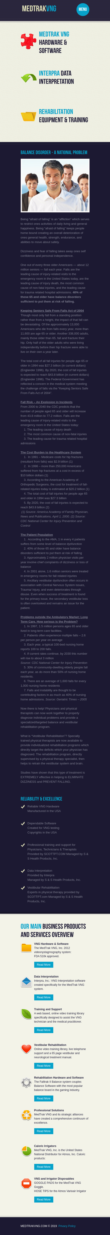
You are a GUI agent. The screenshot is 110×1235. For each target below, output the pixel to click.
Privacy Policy (67, 1226)
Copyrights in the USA (42, 832)
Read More (44, 964)
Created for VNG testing (43, 828)
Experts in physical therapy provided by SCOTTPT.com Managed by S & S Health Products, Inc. (55, 896)
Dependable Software (42, 823)
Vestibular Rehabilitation (43, 887)
